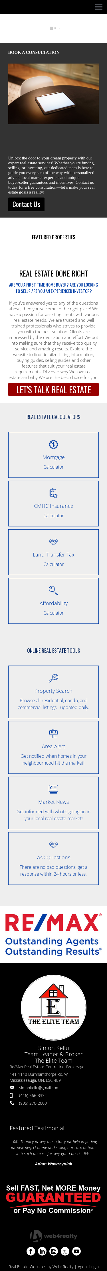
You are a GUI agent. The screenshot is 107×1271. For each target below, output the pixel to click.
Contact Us (26, 204)
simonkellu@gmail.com (39, 1087)
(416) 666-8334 (33, 1095)
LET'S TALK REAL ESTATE (53, 389)
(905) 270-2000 (33, 1103)
